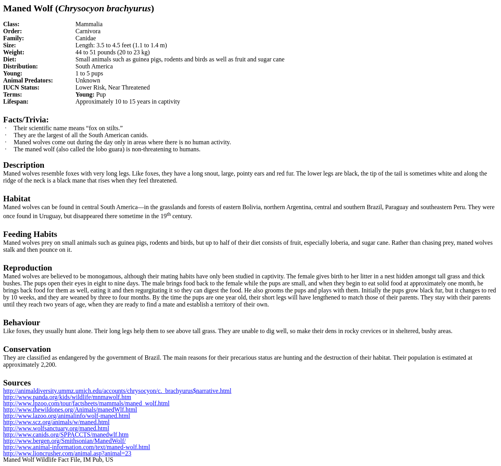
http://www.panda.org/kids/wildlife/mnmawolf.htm (67, 397)
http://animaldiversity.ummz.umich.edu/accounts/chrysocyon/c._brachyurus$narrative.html (117, 390)
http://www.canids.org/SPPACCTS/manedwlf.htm (65, 434)
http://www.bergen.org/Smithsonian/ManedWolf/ (64, 440)
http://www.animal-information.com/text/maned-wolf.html (76, 447)
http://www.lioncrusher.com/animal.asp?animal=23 (67, 453)
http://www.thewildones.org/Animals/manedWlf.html (70, 409)
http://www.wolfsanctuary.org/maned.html (56, 428)
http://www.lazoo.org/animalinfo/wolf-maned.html (66, 415)
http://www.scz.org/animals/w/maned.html (56, 422)
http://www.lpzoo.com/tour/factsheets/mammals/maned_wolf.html (86, 403)
